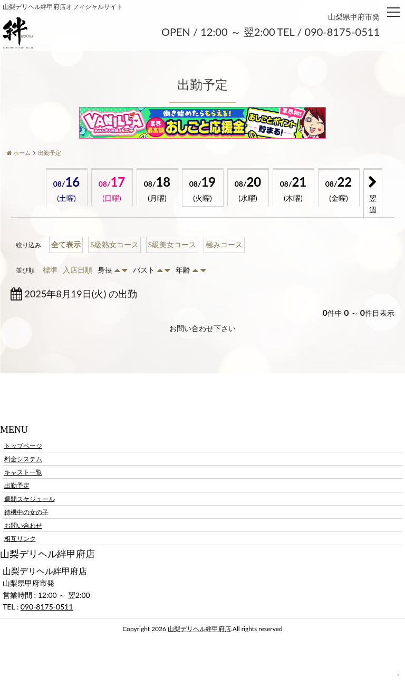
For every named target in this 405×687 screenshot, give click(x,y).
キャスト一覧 (23, 472)
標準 (50, 269)
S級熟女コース (114, 244)
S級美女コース (172, 244)
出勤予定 (17, 485)
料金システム (23, 459)
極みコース (224, 244)
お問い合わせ (23, 525)
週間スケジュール (29, 498)
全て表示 (66, 244)
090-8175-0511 (47, 606)
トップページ (23, 445)
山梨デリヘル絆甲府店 (199, 629)
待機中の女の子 (26, 512)
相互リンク (20, 539)
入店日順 (77, 269)
